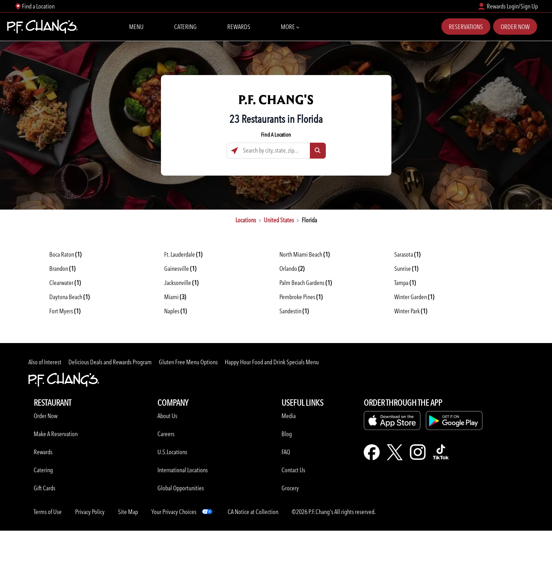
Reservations (466, 26)
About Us (167, 416)
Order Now (515, 26)
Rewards (238, 26)
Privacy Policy (90, 511)
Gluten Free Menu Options (188, 362)
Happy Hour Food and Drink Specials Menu (272, 362)
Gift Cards (44, 488)
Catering (185, 26)
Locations (245, 220)
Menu (136, 26)
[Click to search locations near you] (234, 151)
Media (288, 416)
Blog (286, 434)
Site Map (128, 511)
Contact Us (293, 470)
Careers (165, 434)
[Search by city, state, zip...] (276, 151)
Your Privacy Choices (173, 511)
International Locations (182, 470)
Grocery (290, 488)
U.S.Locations (172, 452)
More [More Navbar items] (290, 26)
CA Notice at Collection (253, 511)
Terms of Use (48, 511)
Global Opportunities (180, 488)
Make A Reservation (56, 434)
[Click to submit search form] (318, 151)
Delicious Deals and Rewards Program (110, 362)
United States (279, 220)
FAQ (285, 452)
